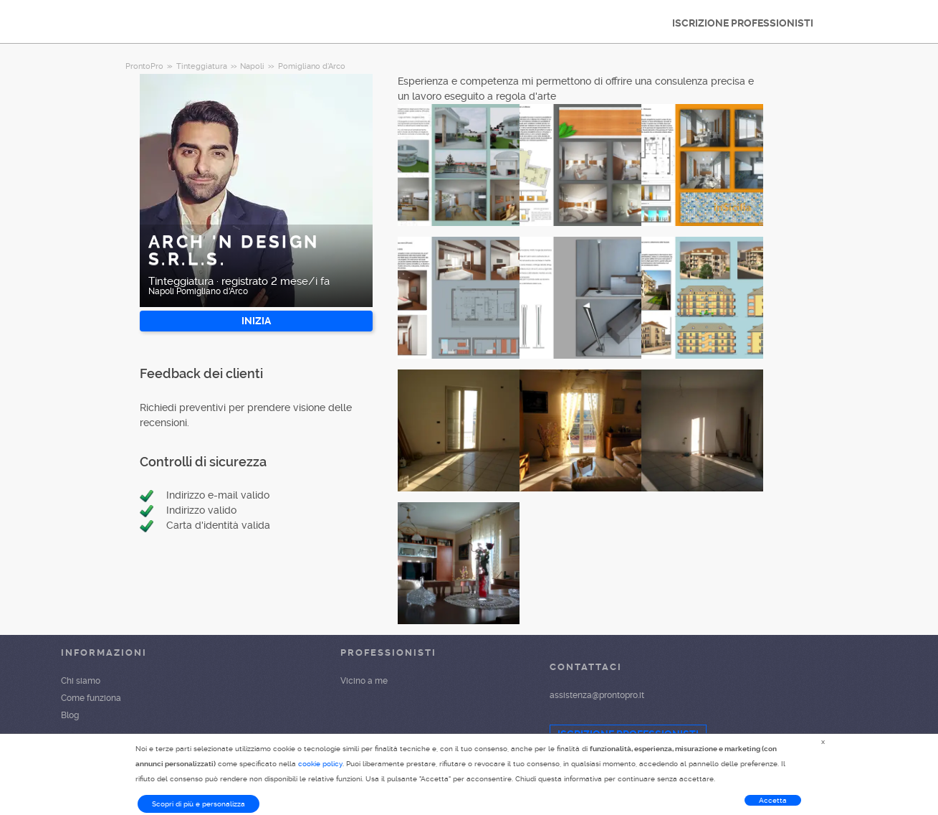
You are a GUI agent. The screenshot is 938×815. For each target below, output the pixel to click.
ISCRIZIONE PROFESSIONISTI (742, 23)
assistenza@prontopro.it (597, 695)
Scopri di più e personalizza (198, 804)
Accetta (773, 800)
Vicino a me (364, 681)
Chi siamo (80, 681)
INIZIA (256, 320)
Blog (70, 715)
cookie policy (320, 764)
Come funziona (91, 698)
